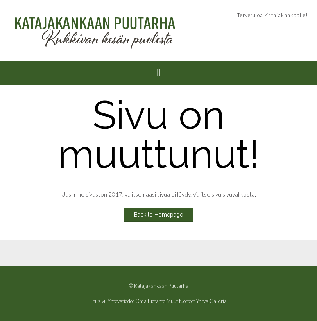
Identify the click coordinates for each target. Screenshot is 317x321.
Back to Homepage (158, 215)
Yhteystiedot (121, 301)
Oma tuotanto (150, 301)
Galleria (218, 301)
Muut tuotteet (181, 301)
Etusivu (98, 301)
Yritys (202, 301)
